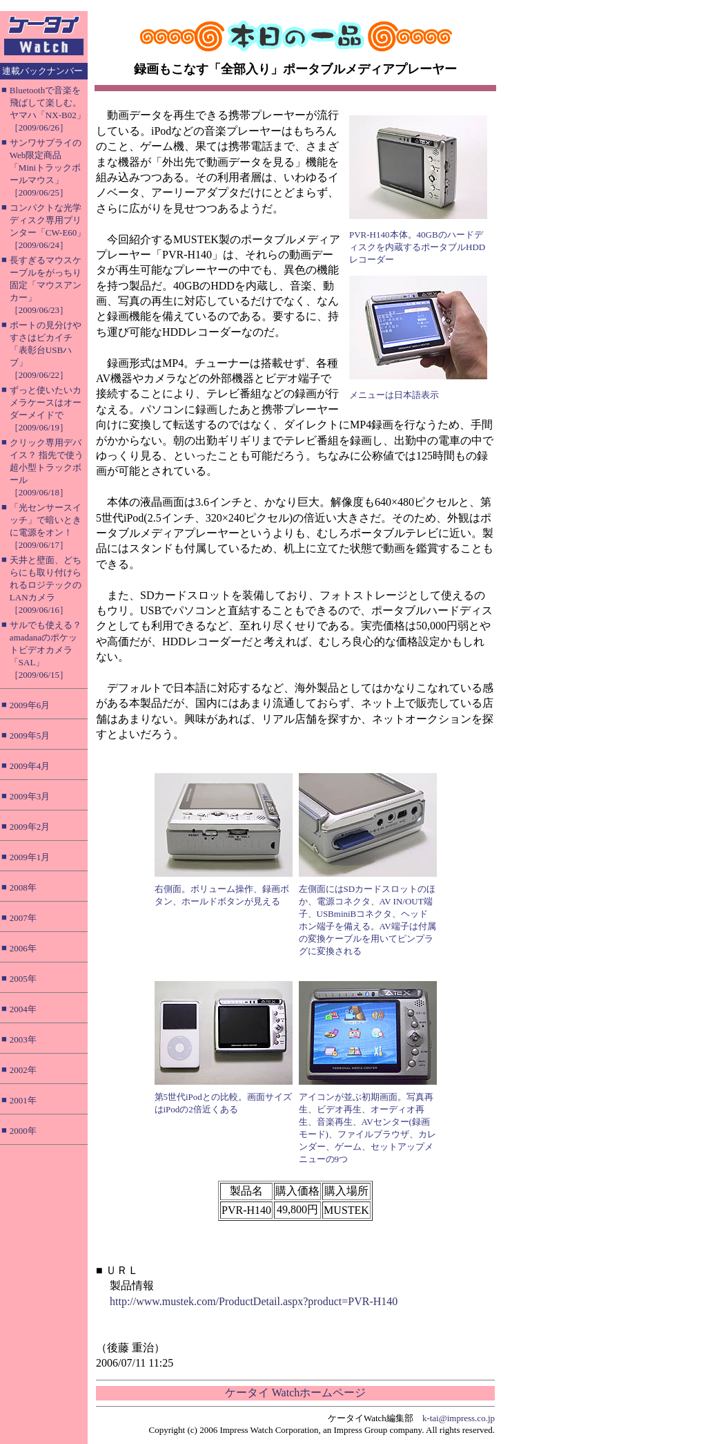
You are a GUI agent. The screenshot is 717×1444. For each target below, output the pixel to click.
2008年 (23, 887)
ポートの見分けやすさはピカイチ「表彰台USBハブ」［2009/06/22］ (45, 350)
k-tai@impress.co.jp (458, 1418)
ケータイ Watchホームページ (295, 1392)
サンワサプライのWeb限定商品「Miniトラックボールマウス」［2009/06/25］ (45, 167)
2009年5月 (30, 735)
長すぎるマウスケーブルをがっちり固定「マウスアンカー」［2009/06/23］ (45, 285)
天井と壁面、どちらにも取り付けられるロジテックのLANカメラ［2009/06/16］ (45, 585)
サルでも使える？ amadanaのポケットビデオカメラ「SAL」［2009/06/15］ (45, 650)
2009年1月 (30, 857)
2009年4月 (30, 766)
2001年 (23, 1100)
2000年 (23, 1130)
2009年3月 (30, 796)
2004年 (23, 1009)
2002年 (23, 1070)
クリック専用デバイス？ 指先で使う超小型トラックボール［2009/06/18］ (47, 467)
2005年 (23, 978)
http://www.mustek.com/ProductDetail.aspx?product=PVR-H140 (253, 1301)
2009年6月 (30, 705)
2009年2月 (30, 826)
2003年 (23, 1039)
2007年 (23, 918)
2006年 (23, 948)
